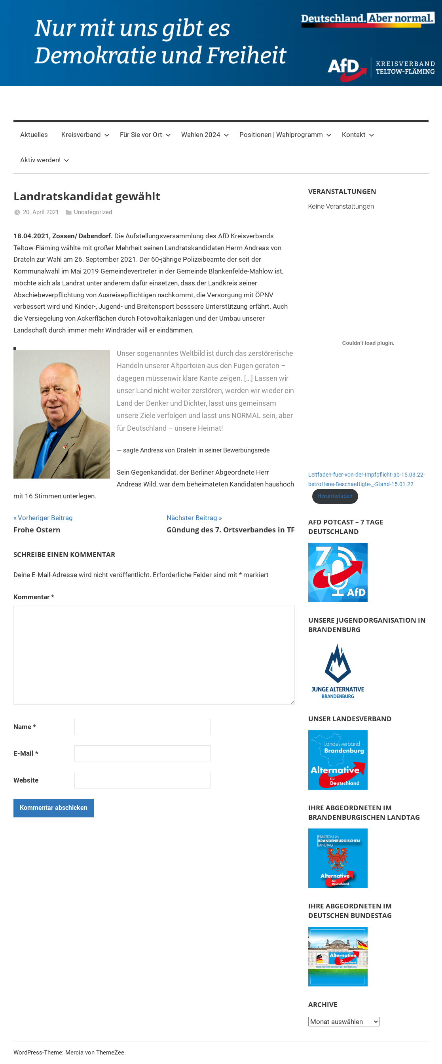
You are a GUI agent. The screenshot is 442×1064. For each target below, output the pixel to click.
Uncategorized (93, 212)
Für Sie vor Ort (145, 135)
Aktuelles (34, 135)
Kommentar (33, 597)
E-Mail (25, 753)
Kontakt (358, 135)
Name (24, 727)
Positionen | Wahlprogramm (285, 135)
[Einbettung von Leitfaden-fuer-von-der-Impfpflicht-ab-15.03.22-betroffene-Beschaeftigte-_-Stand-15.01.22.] (368, 343)
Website (25, 780)
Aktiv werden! (44, 160)
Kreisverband (85, 135)
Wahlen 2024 (205, 135)
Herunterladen (335, 496)
